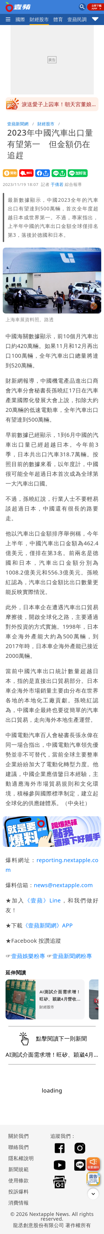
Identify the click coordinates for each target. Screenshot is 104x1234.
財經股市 (39, 19)
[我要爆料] (93, 1164)
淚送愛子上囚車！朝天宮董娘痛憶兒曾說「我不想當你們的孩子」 (59, 109)
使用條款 (18, 1180)
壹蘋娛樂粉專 (28, 956)
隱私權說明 (19, 1158)
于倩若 (57, 184)
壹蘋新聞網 (18, 123)
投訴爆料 (18, 1191)
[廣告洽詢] (93, 1178)
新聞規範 (18, 1169)
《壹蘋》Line (42, 900)
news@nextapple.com (63, 885)
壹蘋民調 (77, 19)
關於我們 (18, 1136)
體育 (58, 19)
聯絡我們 (18, 1147)
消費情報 (18, 1202)
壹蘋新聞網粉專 (72, 956)
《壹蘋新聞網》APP (47, 925)
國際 (20, 19)
